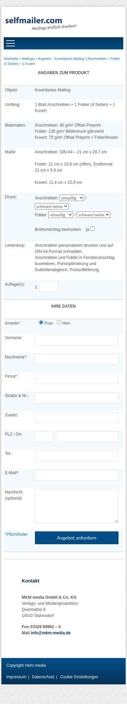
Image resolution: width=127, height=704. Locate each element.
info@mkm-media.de (51, 633)
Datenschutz (43, 677)
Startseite (11, 59)
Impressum (16, 677)
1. (47, 287)
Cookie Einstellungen (79, 677)
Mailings (28, 59)
